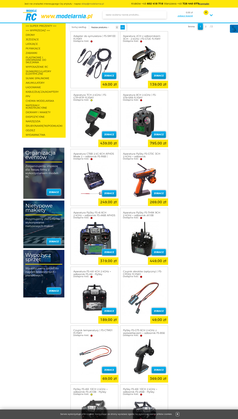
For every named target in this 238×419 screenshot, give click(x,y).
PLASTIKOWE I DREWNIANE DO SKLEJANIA (36, 60)
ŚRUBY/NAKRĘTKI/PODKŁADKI (44, 126)
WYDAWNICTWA (35, 135)
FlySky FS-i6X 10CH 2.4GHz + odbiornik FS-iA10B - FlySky (90, 273)
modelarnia (57, 15)
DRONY (30, 35)
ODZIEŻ (30, 130)
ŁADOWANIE (33, 87)
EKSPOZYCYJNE (35, 117)
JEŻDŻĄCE (32, 39)
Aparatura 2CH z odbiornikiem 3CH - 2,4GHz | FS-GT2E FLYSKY (140, 37)
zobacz (54, 192)
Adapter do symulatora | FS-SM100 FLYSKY (90, 37)
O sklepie (33, 380)
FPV (28, 96)
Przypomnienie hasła (75, 396)
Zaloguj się (69, 380)
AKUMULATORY (35, 83)
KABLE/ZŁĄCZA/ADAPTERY (42, 92)
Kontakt (32, 396)
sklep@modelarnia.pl (92, 4)
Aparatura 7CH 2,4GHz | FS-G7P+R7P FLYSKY (187, 37)
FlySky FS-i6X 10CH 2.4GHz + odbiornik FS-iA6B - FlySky (139, 273)
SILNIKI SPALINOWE (37, 78)
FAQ (30, 400)
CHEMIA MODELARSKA (40, 101)
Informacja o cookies (39, 392)
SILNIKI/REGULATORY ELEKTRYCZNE (38, 72)
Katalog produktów (109, 388)
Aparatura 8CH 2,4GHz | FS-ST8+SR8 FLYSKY (90, 96)
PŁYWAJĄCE (33, 48)
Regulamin (34, 384)
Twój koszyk (69, 392)
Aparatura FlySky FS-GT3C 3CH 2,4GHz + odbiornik (189, 96)
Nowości (103, 384)
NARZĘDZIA (33, 121)
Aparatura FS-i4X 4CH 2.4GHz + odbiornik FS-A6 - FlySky (189, 155)
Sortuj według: (79, 27)
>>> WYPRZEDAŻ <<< (38, 30)
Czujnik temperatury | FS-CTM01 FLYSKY (141, 214)
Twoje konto (70, 388)
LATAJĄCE (32, 44)
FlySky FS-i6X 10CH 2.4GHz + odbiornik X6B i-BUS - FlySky (188, 273)
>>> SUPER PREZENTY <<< (41, 26)
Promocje (104, 380)
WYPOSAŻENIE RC (37, 67)
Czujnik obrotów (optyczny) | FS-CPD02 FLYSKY (92, 214)
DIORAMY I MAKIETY (38, 112)
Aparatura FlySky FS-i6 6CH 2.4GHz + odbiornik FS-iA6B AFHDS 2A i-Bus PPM (89, 157)
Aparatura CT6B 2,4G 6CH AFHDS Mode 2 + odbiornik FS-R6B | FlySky (142, 98)
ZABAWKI (31, 53)
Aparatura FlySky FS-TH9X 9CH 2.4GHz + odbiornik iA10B (140, 155)
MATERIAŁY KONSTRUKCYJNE (36, 106)
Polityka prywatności (39, 388)
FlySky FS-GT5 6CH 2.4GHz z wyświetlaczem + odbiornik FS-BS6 (189, 215)
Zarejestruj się (70, 384)
